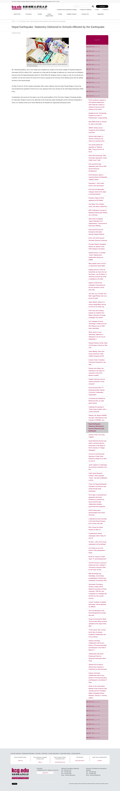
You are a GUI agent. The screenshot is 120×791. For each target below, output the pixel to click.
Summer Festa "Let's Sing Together (97, 436)
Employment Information (28, 753)
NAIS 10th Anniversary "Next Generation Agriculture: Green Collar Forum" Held (98, 158)
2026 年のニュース (94, 46)
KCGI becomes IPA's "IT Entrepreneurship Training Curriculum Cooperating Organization (96, 391)
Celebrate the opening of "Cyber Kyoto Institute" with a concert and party (97, 409)
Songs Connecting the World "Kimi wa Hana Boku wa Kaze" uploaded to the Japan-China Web (98, 622)
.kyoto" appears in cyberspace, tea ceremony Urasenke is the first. (98, 467)
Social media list (76, 753)
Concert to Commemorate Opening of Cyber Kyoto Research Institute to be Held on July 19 (97, 457)
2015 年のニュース (94, 96)
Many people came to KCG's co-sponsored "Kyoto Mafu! (97, 265)
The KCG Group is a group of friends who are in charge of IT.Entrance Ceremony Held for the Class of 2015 (98, 566)
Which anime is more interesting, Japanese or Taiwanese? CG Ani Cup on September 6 (97, 335)
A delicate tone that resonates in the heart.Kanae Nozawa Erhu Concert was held (98, 521)
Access (97, 9)
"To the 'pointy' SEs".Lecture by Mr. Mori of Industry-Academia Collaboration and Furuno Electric (97, 633)
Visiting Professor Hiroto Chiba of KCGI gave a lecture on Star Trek (98, 345)
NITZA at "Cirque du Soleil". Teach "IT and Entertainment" (97, 558)
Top (13, 21)
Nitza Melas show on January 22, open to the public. (98, 123)
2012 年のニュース (94, 711)
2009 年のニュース (94, 724)
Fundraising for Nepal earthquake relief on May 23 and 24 (97, 536)
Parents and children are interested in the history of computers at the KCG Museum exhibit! (96, 372)
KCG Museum (79, 757)
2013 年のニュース (94, 706)
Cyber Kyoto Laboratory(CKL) (99, 757)
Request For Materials (86, 9)
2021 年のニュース (94, 69)
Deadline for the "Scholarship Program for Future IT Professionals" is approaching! (98, 116)
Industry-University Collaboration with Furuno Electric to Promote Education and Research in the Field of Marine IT (98, 645)
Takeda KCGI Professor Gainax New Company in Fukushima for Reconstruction (98, 667)
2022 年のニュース (94, 64)
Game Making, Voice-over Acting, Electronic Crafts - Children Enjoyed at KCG (96, 354)
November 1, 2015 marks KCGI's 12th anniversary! (96, 184)
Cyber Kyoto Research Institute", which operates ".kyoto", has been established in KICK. (98, 477)
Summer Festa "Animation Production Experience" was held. (97, 362)
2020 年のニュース (94, 73)
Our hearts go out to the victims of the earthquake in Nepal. (97, 550)
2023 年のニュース (94, 60)
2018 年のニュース (94, 82)
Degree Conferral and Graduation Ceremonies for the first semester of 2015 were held (97, 286)
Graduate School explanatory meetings (67, 9)
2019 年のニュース (94, 78)
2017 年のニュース (94, 87)
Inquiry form (45, 772)
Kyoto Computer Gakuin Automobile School (60, 758)
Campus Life (85, 14)
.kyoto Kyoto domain (65, 753)
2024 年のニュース (94, 55)
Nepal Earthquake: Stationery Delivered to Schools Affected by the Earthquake (96, 427)
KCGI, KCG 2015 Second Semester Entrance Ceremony (98, 239)
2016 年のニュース (94, 91)
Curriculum (29, 14)
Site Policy (44, 753)
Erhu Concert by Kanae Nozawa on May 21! (96, 528)
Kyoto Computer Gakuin (20, 757)
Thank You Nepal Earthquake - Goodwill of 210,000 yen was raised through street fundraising (98, 487)
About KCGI (17, 14)
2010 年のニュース (94, 719)
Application (100, 14)
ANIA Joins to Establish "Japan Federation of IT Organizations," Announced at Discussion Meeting (98, 222)
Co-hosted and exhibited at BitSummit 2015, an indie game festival (97, 401)
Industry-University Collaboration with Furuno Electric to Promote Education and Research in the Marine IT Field (98, 677)
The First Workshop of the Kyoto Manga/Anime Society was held (97, 613)
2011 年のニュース (94, 715)
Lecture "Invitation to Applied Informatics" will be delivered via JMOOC (97, 604)
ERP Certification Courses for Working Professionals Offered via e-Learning (98, 213)
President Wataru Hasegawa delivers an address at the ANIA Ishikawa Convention (97, 247)
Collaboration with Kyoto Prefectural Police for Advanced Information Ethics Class (97, 657)
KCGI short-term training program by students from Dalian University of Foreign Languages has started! (97, 314)
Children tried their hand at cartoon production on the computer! (97, 382)
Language (102, 6)
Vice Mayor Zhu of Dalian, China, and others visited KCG (98, 205)
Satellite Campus (71, 14)
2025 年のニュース (94, 51)
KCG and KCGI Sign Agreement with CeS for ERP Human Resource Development (97, 167)
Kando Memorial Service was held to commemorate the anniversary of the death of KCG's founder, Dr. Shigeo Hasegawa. (97, 445)
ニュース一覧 (18, 21)
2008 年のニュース (94, 728)
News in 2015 (26, 21)
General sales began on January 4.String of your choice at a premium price (96, 139)
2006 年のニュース (94, 737)
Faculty (40, 14)
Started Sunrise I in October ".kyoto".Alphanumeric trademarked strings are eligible (97, 256)
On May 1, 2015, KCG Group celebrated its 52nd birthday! (97, 543)
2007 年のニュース (94, 733)
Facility (60, 14)
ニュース (97, 40)
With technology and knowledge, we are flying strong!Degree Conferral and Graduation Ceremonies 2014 (98, 577)
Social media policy (54, 753)
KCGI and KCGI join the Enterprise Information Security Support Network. (97, 232)
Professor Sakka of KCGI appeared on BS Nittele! (96, 199)
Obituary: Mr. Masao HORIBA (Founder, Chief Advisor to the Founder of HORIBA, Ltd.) (98, 418)
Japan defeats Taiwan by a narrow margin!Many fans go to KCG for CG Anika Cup (97, 304)
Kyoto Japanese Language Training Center (40, 758)
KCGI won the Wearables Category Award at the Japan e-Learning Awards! (97, 192)
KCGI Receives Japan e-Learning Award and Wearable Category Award (98, 177)
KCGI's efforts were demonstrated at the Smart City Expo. (97, 513)
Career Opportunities (49, 14)
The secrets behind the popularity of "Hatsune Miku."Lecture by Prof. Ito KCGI (96, 148)
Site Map (38, 753)
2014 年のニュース (94, 702)
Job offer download (16, 753)
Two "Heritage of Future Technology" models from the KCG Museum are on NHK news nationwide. (97, 325)
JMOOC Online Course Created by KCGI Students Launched (97, 130)
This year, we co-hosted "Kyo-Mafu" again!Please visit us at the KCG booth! (98, 296)
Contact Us (105, 9)
